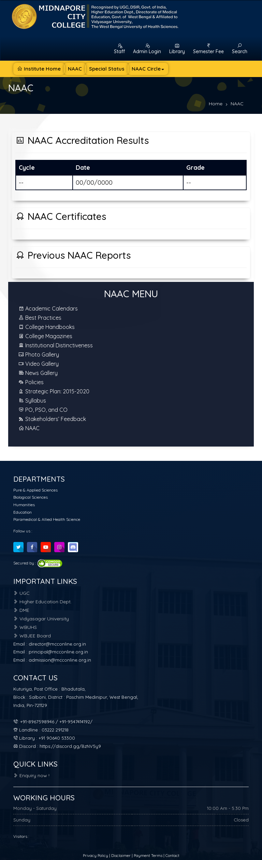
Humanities (24, 504)
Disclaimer (121, 855)
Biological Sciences (30, 497)
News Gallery (38, 372)
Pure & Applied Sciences (35, 490)
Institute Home (39, 68)
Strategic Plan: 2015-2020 (53, 391)
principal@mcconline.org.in (58, 651)
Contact (172, 855)
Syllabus (32, 400)
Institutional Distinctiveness (55, 345)
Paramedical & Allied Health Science (46, 519)
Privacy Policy (96, 855)
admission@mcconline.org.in (60, 660)
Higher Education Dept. (42, 602)
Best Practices (39, 317)
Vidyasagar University (41, 619)
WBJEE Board (32, 636)
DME (21, 610)
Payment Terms (148, 855)
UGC (21, 593)
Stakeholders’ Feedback (52, 419)
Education (22, 512)
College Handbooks (46, 326)
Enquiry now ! (31, 775)
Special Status (107, 68)
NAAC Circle (148, 68)
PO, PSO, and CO (43, 409)
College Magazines (45, 336)
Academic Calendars (48, 308)
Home (215, 104)
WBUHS (25, 627)
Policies (31, 382)
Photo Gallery (38, 354)
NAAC (75, 68)
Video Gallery (38, 363)
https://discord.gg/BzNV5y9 (70, 746)
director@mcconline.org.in (57, 644)
